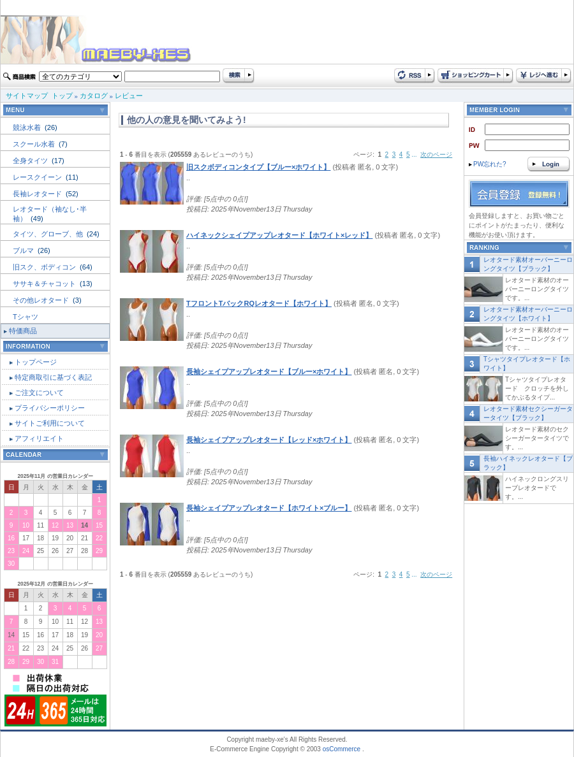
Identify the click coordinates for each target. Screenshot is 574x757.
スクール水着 (35, 144)
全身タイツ (31, 160)
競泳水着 (28, 127)
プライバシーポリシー (50, 408)
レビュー (129, 95)
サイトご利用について (50, 423)
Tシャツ (25, 317)
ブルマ (24, 250)
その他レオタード (42, 300)
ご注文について (39, 392)
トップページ (36, 362)
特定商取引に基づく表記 (53, 377)
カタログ (94, 95)
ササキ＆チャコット (45, 283)
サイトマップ (27, 95)
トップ (62, 95)
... (413, 154)
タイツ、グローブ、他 (49, 234)
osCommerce (341, 749)
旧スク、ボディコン (45, 267)
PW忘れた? (487, 164)
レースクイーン (38, 177)
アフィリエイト (39, 438)
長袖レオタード (38, 194)
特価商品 (23, 331)
